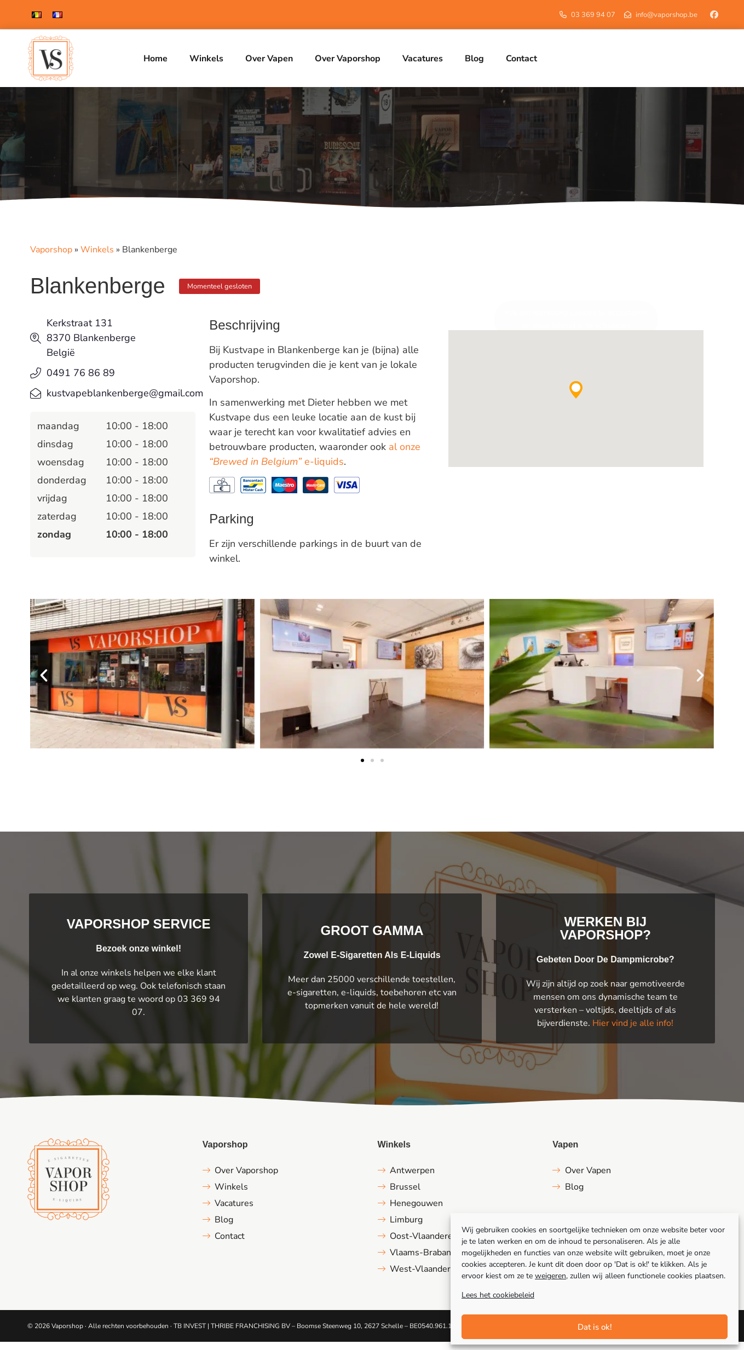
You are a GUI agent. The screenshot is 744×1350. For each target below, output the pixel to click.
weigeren (550, 1276)
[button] (576, 398)
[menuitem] (36, 14)
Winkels (97, 258)
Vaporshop (51, 258)
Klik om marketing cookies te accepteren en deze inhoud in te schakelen (576, 327)
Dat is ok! (595, 1327)
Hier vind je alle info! (632, 1031)
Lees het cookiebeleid (498, 1295)
